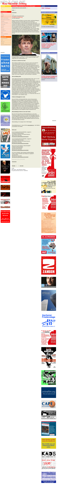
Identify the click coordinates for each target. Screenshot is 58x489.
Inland (2, 16)
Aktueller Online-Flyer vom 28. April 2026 (19, 7)
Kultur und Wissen (4, 33)
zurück (13, 10)
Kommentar (3, 24)
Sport (2, 32)
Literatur (2, 35)
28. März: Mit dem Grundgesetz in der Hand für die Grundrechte (49, 77)
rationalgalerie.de (31, 125)
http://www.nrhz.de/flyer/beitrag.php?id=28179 (20, 136)
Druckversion (14, 12)
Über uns (2, 41)
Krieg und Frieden (4, 22)
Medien (2, 27)
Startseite (13, 165)
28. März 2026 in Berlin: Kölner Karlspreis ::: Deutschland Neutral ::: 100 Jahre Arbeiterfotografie (49, 45)
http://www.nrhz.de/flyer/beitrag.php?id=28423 (20, 143)
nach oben (21, 165)
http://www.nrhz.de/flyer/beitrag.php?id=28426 (20, 150)
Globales (2, 21)
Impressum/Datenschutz (5, 44)
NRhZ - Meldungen (46, 8)
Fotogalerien (3, 30)
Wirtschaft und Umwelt (5, 19)
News (2, 13)
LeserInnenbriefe (4, 38)
